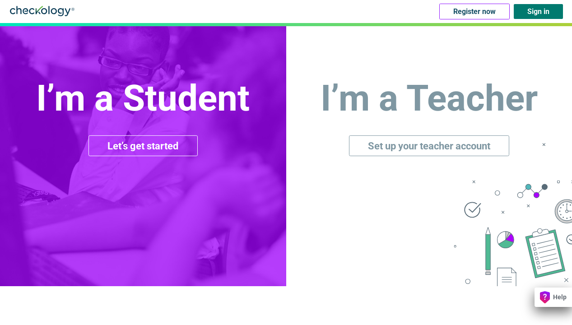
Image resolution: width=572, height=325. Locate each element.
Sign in (538, 11)
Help (553, 297)
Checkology (42, 10)
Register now (474, 11)
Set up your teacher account (429, 145)
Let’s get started (142, 145)
